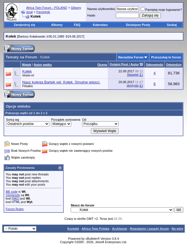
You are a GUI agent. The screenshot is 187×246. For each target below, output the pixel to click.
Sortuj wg (12, 119)
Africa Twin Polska (95, 228)
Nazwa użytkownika (101, 9)
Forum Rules (15, 209)
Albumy (56, 24)
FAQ (77, 24)
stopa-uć (28, 75)
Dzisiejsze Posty (138, 24)
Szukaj (172, 24)
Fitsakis (27, 86)
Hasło (91, 15)
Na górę (177, 228)
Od (84, 119)
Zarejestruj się (24, 24)
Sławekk (133, 74)
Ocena (102, 64)
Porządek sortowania (65, 119)
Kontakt (73, 228)
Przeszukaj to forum (166, 57)
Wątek (26, 64)
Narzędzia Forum (131, 57)
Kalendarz (100, 24)
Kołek (27, 71)
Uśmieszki (13, 195)
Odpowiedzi (154, 64)
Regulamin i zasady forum (149, 228)
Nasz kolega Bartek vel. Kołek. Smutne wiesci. (61, 82)
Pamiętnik (43, 12)
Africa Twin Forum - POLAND (46, 7)
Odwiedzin (174, 64)
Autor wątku (43, 64)
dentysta (133, 85)
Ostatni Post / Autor (124, 64)
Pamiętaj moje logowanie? (161, 9)
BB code (12, 191)
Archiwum (119, 228)
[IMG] (15, 198)
